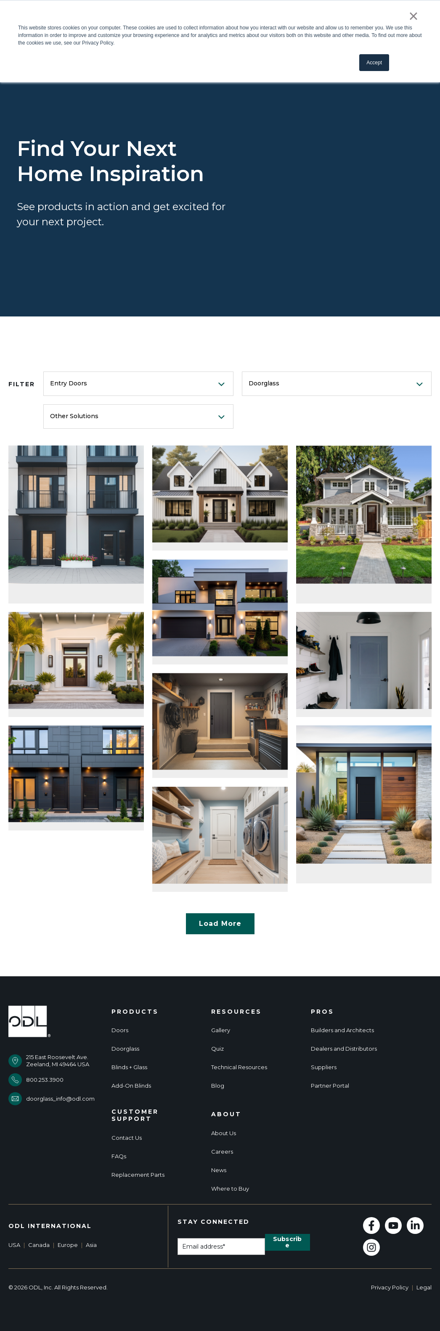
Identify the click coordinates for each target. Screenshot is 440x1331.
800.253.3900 (45, 1079)
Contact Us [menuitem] (126, 1138)
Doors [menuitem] (119, 1030)
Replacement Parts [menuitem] (137, 1175)
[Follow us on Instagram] (371, 1247)
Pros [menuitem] (322, 1011)
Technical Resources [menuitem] (239, 1067)
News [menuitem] (218, 1170)
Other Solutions (74, 416)
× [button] (413, 16)
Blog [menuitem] (217, 1086)
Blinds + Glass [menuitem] (129, 1067)
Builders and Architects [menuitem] (342, 1030)
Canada (39, 1244)
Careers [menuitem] (222, 1151)
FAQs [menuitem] (118, 1156)
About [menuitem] (226, 1114)
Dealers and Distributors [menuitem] (344, 1049)
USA (14, 1244)
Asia (91, 1244)
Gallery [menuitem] (220, 1030)
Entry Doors (68, 383)
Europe (68, 1244)
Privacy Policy (389, 1287)
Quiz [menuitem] (217, 1049)
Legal (424, 1287)
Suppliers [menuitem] (324, 1067)
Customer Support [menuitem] (135, 1115)
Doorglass (264, 383)
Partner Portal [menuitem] (330, 1086)
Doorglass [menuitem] (125, 1049)
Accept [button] (374, 63)
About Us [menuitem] (223, 1133)
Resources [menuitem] (236, 1011)
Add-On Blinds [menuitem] (131, 1086)
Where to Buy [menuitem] (230, 1188)
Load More (220, 924)
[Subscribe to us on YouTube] (393, 1225)
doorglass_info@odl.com (60, 1098)
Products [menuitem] (135, 1011)
